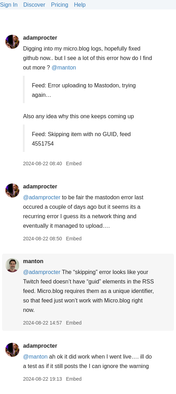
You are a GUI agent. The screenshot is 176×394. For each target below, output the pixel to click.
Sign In (9, 5)
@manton (63, 68)
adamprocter (40, 38)
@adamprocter (41, 197)
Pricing (59, 5)
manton (33, 261)
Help (80, 5)
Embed (73, 163)
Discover (34, 5)
